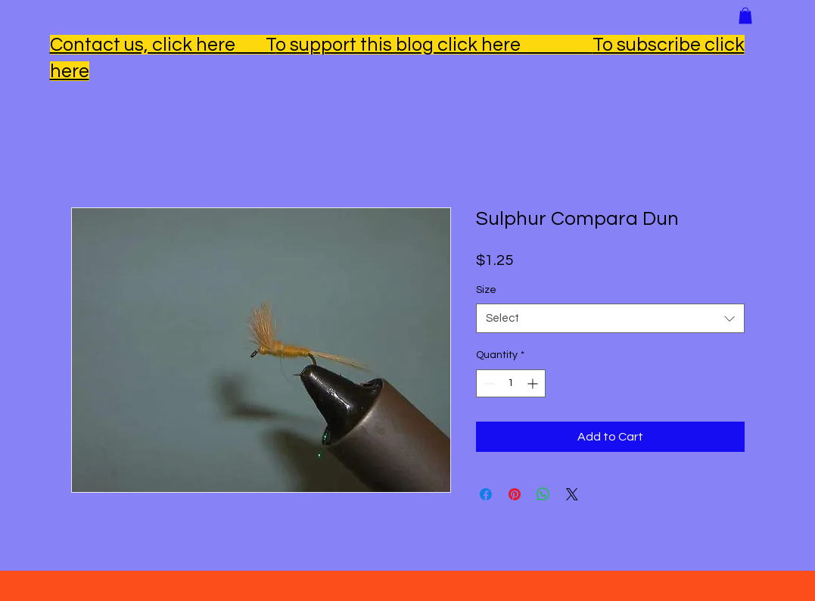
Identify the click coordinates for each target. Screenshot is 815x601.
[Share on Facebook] (486, 494)
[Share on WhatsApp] (543, 494)
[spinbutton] (510, 383)
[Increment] (533, 383)
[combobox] (610, 318)
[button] (745, 16)
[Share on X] (572, 494)
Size (486, 290)
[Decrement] (487, 383)
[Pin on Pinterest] (514, 494)
